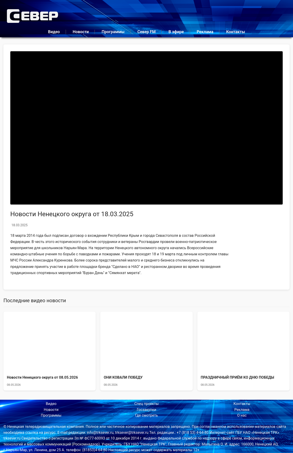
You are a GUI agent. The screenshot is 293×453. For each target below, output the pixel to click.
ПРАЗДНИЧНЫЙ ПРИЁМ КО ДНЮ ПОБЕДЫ (237, 377)
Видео (54, 32)
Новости (81, 32)
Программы (113, 32)
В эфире (176, 32)
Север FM (146, 32)
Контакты (235, 32)
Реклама (205, 32)
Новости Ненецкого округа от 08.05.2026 (42, 377)
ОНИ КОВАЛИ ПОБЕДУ (123, 377)
